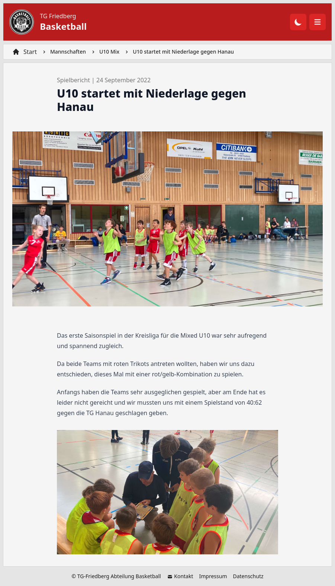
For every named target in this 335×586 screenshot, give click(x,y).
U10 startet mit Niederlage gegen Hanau (183, 51)
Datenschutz (248, 576)
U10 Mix (109, 51)
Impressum (213, 576)
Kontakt (180, 576)
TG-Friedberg (93, 576)
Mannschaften (68, 51)
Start (30, 52)
